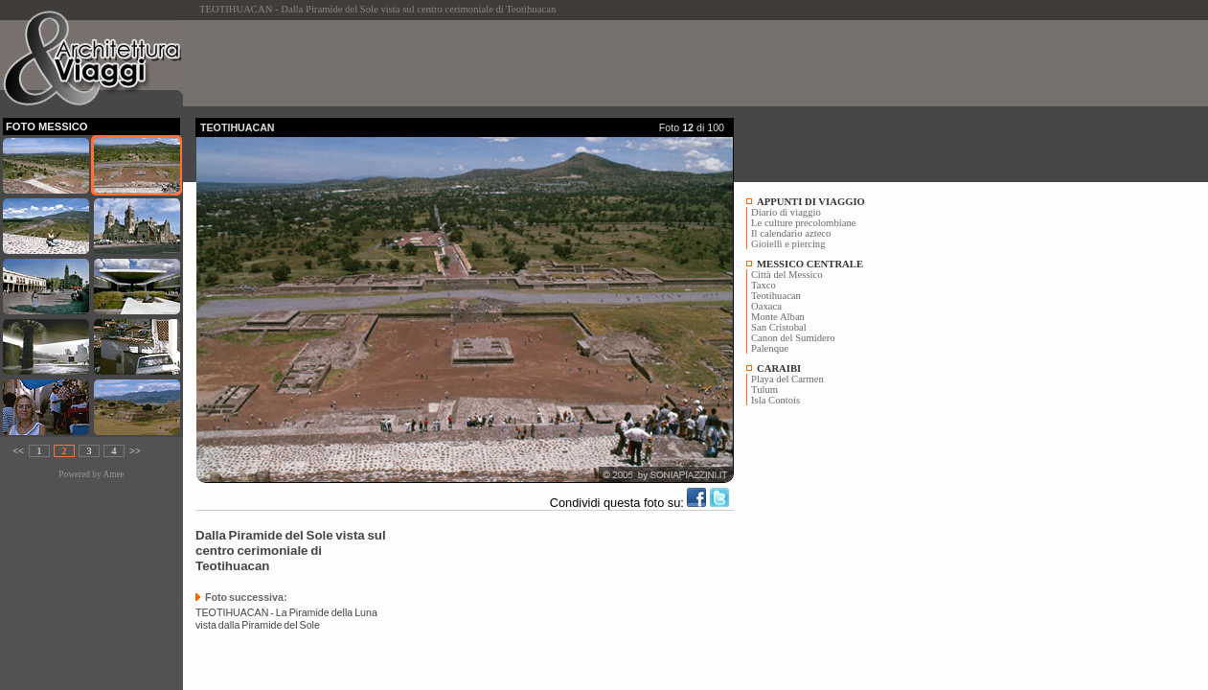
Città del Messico (787, 274)
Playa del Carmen (787, 379)
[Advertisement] (544, 63)
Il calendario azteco (791, 233)
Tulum (764, 389)
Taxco (763, 285)
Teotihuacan (776, 295)
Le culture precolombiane (803, 223)
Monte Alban (778, 316)
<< (18, 451)
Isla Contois (775, 400)
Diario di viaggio (786, 212)
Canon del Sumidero (793, 338)
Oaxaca (766, 306)
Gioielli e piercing (788, 244)
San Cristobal (779, 327)
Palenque (769, 348)
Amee (113, 474)
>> (135, 451)
